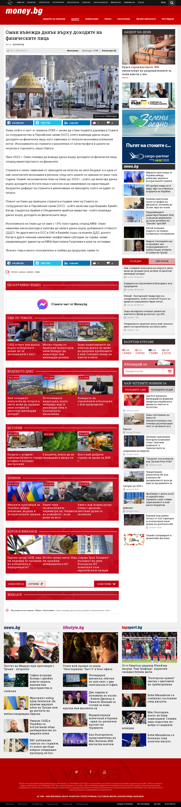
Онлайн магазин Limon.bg (86, 2)
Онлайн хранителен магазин (100, 2)
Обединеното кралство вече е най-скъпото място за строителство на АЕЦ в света (148, 325)
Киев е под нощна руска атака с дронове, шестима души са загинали (95, 509)
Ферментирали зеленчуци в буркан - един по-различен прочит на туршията (103, 721)
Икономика (72, 51)
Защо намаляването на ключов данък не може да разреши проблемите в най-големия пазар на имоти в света (95, 351)
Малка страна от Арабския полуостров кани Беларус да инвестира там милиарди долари (58, 351)
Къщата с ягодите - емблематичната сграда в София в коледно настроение (24, 459)
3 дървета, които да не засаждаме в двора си (58, 456)
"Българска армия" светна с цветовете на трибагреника (161, 681)
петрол (14, 272)
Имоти (125, 78)
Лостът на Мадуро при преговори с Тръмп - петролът (29, 667)
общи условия (125, 804)
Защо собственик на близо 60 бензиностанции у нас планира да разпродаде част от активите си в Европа (148, 421)
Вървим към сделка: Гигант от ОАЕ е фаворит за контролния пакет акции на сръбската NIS (160, 519)
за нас (157, 804)
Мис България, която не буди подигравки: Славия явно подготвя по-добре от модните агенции (149, 720)
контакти (170, 804)
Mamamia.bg (129, 2)
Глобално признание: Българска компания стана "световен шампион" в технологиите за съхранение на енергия (146, 443)
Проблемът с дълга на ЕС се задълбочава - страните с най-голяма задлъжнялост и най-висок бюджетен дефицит (148, 500)
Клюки (44, 2)
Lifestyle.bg (37, 804)
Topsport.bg (52, 804)
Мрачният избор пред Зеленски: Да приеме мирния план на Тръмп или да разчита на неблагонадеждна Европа (31, 705)
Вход (163, 2)
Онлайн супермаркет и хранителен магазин (159, 537)
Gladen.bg (67, 804)
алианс (30, 272)
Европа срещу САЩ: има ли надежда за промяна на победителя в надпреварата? (24, 562)
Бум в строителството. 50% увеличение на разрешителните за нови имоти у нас (146, 70)
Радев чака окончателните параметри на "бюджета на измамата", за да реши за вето (60, 511)
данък (22, 272)
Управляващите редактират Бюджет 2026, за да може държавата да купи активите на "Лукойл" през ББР (160, 218)
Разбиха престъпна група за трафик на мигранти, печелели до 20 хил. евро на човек (159, 203)
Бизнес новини (31, 2)
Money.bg (22, 804)
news (133, 167)
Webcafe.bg (116, 2)
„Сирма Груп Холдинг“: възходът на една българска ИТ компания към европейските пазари (94, 564)
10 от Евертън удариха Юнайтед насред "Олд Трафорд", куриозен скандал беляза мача (144, 669)
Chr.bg (141, 2)
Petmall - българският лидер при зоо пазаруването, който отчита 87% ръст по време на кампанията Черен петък (147, 298)
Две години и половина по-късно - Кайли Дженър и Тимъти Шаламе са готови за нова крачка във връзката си (90, 700)
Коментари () (109, 51)
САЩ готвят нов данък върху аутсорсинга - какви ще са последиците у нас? (23, 349)
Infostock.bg (82, 804)
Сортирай (35, 584)
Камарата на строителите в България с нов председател (95, 401)
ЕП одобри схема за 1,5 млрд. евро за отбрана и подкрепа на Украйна (159, 188)
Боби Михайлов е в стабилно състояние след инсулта (162, 698)
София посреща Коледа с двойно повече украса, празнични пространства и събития (28, 683)
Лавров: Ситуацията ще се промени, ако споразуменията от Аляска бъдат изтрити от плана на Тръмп (159, 247)
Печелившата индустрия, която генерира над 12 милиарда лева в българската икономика (55, 405)
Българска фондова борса (73, 2)
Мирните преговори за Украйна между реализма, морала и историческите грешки (23, 509)
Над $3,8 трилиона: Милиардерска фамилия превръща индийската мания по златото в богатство (159, 401)
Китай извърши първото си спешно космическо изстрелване (160, 231)
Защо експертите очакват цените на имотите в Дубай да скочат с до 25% (144, 312)
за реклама (143, 804)
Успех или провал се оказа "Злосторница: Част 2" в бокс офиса (87, 667)
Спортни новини (58, 2)
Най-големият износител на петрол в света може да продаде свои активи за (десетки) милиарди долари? (23, 405)
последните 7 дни (135, 390)
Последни (135, 261)
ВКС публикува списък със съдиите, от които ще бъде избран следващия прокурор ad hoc (44, 746)
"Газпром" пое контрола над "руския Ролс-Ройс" (159, 460)
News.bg (10, 804)
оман (37, 272)
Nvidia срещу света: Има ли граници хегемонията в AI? (60, 560)
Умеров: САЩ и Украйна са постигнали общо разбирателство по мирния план (43, 727)
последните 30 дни (162, 390)
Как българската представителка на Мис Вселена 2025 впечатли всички (102, 739)
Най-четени (162, 261)
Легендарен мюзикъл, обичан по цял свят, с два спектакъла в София (103, 680)
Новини (21, 2)
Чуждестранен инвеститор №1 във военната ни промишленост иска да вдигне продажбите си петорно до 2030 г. (147, 478)
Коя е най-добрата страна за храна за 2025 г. (94, 457)
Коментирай (104, 584)
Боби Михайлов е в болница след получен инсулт (161, 738)
